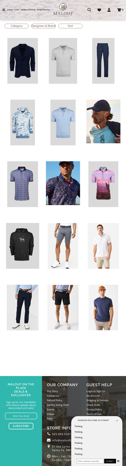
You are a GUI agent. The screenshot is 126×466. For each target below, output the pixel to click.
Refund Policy (54, 400)
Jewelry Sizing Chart (58, 404)
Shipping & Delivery (97, 400)
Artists (16, 10)
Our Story (52, 391)
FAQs (50, 418)
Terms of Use (93, 414)
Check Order (93, 404)
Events (50, 409)
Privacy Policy (94, 409)
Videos (50, 414)
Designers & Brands (28, 10)
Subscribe (21, 426)
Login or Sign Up (95, 391)
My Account (93, 395)
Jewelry (10, 10)
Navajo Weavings (43, 10)
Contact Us (53, 395)
